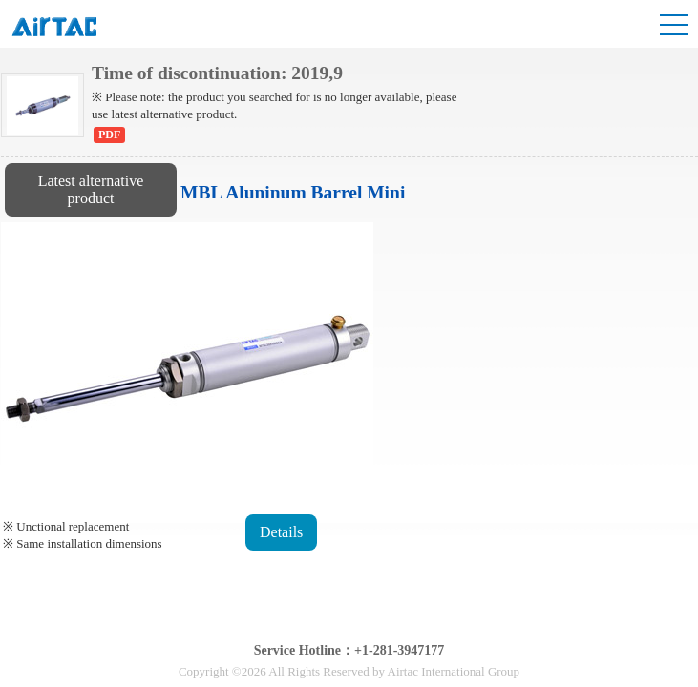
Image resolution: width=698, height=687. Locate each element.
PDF (109, 134)
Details (281, 532)
